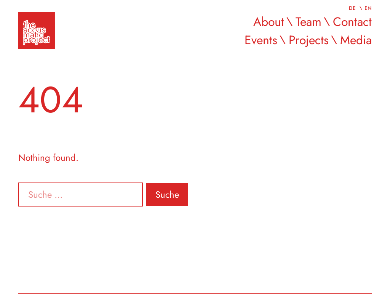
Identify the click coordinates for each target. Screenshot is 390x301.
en (368, 8)
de (353, 8)
